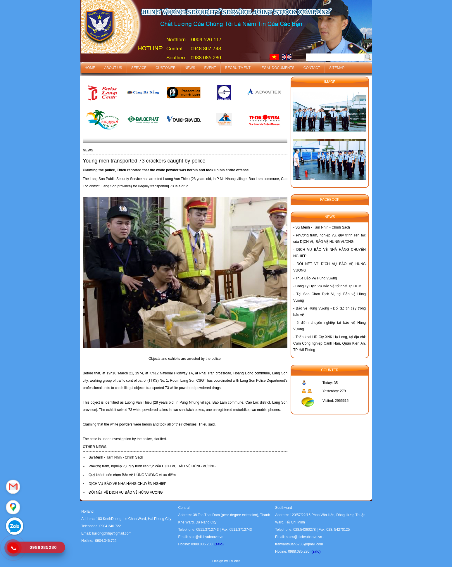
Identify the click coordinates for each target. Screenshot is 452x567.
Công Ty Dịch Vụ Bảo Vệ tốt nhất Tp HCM (328, 286)
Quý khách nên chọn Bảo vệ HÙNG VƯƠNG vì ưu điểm (132, 475)
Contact (311, 68)
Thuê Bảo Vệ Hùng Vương (316, 278)
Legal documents (277, 68)
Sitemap (337, 68)
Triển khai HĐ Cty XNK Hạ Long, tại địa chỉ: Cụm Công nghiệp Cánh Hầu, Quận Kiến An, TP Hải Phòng (329, 343)
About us (113, 68)
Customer (165, 68)
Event (210, 68)
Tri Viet (234, 561)
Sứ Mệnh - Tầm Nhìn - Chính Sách (116, 457)
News (190, 68)
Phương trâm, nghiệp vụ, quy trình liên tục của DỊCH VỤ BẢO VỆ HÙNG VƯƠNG (152, 466)
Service (138, 68)
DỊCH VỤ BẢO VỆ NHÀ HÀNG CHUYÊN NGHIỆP (127, 484)
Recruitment (238, 68)
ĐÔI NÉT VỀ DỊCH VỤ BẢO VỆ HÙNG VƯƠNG (126, 492)
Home (90, 68)
